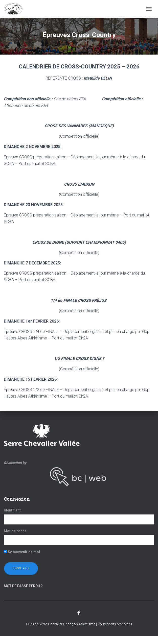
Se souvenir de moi (22, 552)
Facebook (79, 613)
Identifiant (12, 510)
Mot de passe (15, 531)
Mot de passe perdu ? (23, 586)
